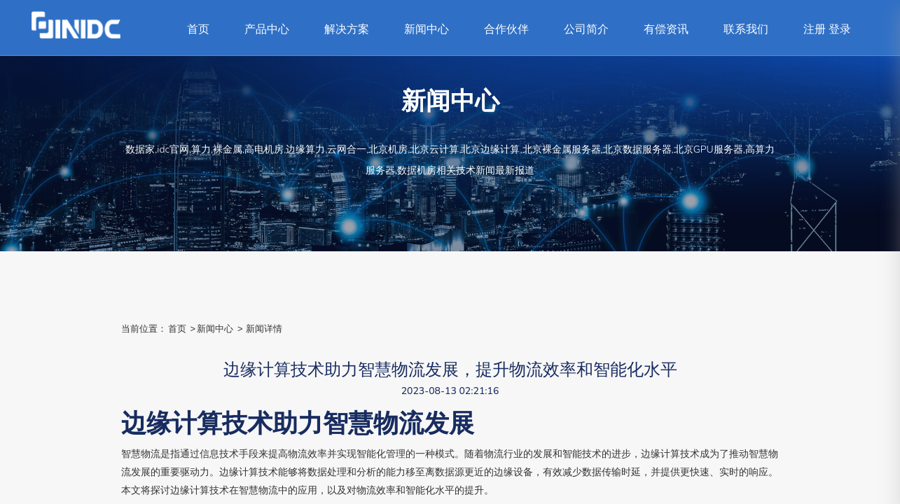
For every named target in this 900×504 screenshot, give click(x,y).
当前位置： (144, 328)
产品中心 (266, 29)
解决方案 (346, 29)
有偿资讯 (666, 29)
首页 (198, 29)
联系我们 (746, 29)
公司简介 (586, 29)
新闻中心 (426, 29)
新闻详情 (264, 328)
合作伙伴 (506, 29)
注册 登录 (827, 29)
